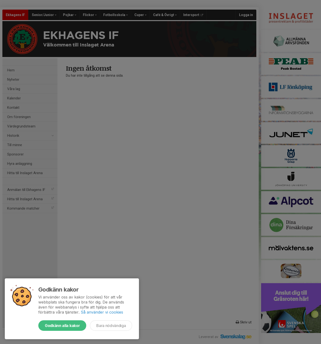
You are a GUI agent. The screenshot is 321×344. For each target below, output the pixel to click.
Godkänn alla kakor (62, 325)
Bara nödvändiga (111, 325)
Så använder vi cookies (102, 312)
